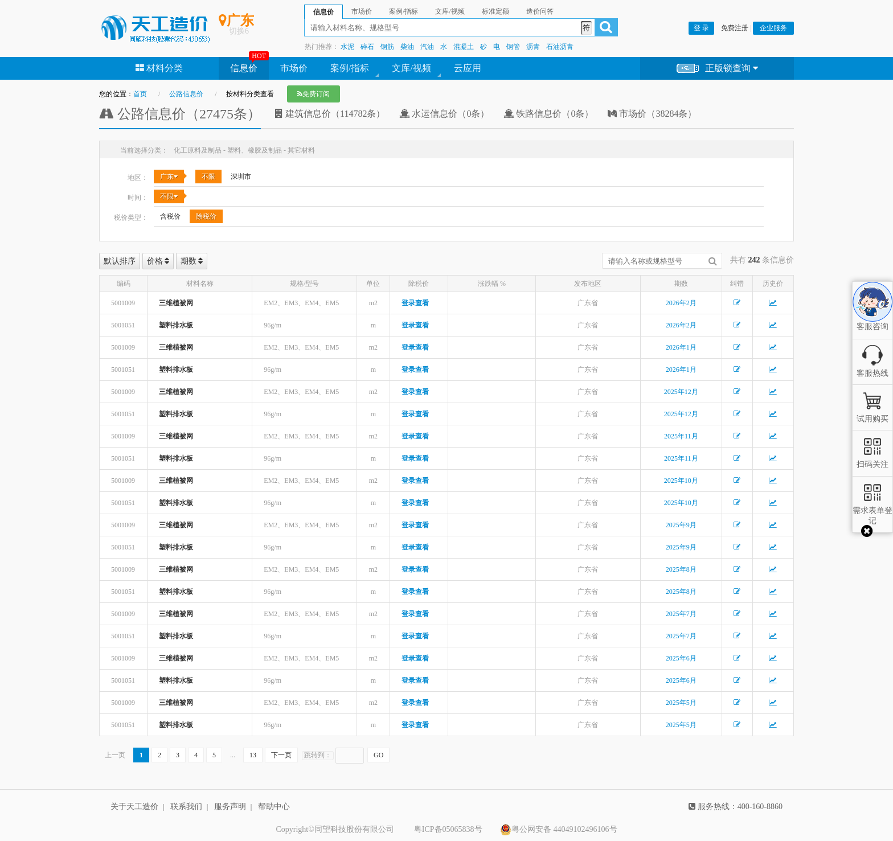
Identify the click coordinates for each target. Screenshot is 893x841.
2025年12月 (681, 392)
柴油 (407, 47)
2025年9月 (681, 525)
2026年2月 (681, 303)
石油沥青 (560, 47)
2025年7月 (681, 614)
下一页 (281, 755)
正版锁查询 (717, 69)
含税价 (170, 216)
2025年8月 (681, 569)
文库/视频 (411, 68)
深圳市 (241, 176)
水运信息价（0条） (444, 113)
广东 (169, 176)
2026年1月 (681, 347)
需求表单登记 (872, 510)
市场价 (294, 68)
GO (378, 755)
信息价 (243, 68)
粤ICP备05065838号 (448, 829)
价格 (158, 261)
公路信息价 (186, 94)
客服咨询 (872, 316)
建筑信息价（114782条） (330, 113)
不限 (208, 176)
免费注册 (734, 28)
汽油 (427, 47)
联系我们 (186, 806)
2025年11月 (681, 436)
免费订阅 (313, 94)
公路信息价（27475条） (180, 113)
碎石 (367, 47)
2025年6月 (681, 658)
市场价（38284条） (652, 113)
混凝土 (463, 47)
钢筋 (387, 47)
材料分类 (159, 68)
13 (252, 755)
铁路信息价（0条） (548, 113)
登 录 (701, 28)
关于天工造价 (134, 806)
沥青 (533, 47)
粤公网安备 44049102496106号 (558, 829)
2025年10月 (681, 481)
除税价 (206, 216)
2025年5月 (681, 703)
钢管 (513, 47)
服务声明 (230, 806)
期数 (192, 261)
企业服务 (773, 28)
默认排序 (120, 261)
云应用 (467, 68)
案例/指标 (349, 68)
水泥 (347, 47)
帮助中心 (274, 806)
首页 (140, 94)
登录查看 (415, 303)
